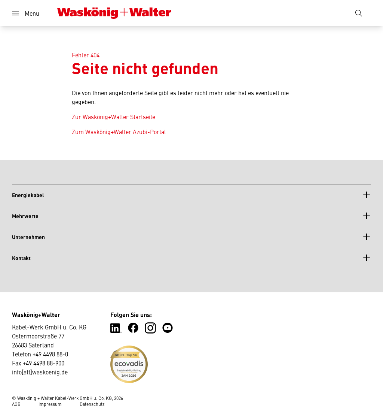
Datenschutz (92, 404)
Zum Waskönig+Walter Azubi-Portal (119, 131)
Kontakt (21, 258)
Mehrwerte (25, 216)
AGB (16, 404)
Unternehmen (28, 237)
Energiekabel (28, 195)
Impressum (50, 404)
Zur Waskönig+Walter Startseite (113, 116)
